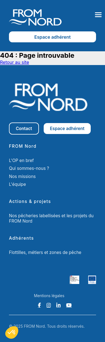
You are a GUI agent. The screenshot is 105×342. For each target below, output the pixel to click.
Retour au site (14, 62)
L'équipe (17, 184)
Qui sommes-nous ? (29, 168)
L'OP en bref (21, 160)
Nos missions (22, 176)
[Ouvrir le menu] (98, 14)
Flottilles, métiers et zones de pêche (45, 252)
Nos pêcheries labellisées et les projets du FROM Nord (51, 218)
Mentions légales (49, 296)
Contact (24, 128)
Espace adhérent (52, 37)
